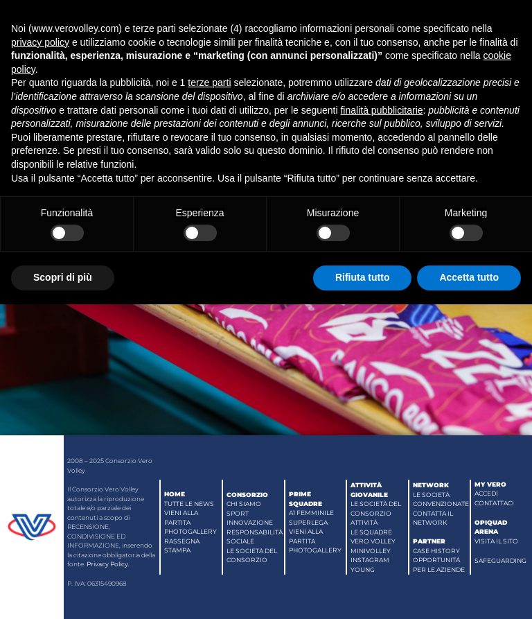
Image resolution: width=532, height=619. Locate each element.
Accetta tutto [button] (469, 277)
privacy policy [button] (40, 42)
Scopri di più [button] (62, 277)
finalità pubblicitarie (381, 110)
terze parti (209, 82)
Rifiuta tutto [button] (362, 277)
